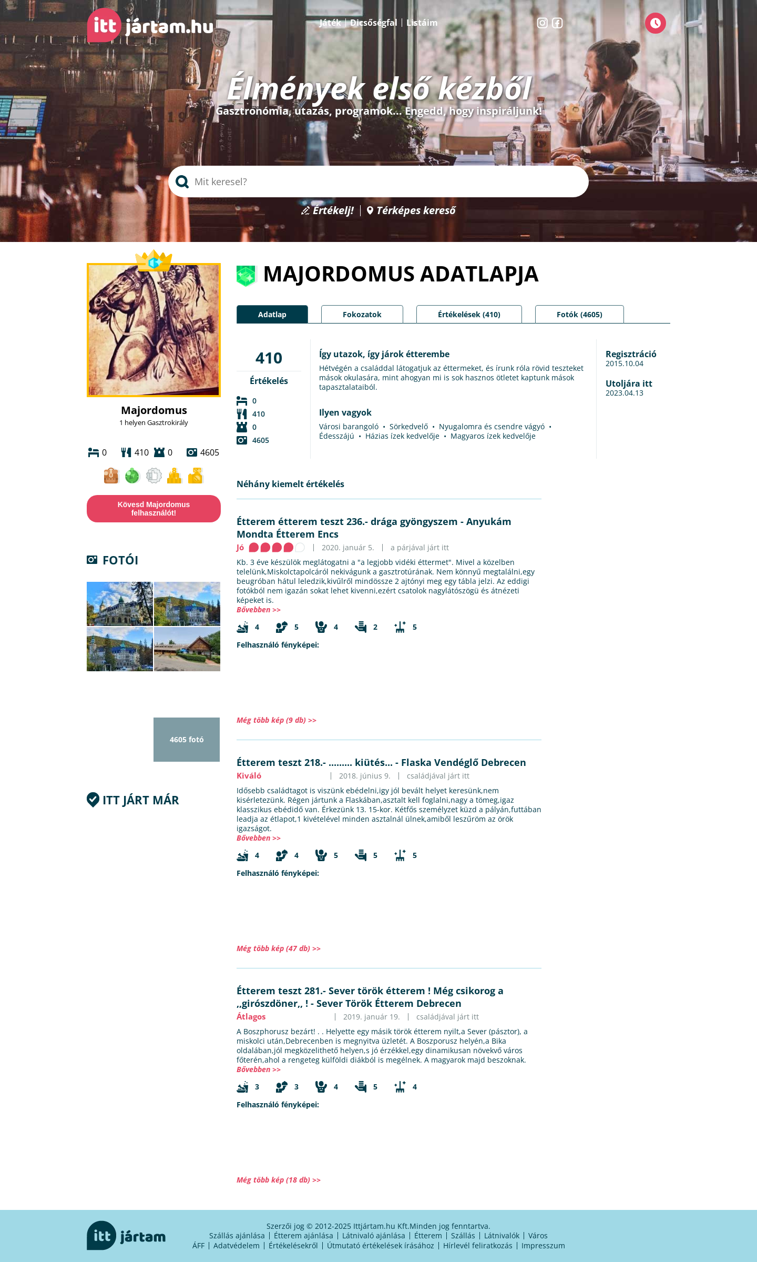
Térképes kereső (416, 210)
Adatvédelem (236, 1245)
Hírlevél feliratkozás (478, 1245)
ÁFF (198, 1245)
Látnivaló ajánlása (373, 1235)
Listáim (422, 22)
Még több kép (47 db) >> (279, 948)
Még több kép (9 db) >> (276, 720)
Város (538, 1235)
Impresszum (543, 1245)
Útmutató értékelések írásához (380, 1245)
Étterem (428, 1235)
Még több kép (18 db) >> (279, 1180)
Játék (330, 22)
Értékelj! (333, 210)
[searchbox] (378, 181)
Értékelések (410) (469, 314)
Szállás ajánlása (237, 1235)
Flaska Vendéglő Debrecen (463, 762)
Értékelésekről (293, 1245)
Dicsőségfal (373, 22)
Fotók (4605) (579, 314)
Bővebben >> (259, 609)
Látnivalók (501, 1235)
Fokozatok (362, 314)
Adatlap (272, 314)
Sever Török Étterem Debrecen (389, 1003)
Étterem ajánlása (303, 1235)
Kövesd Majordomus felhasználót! (154, 508)
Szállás (463, 1235)
